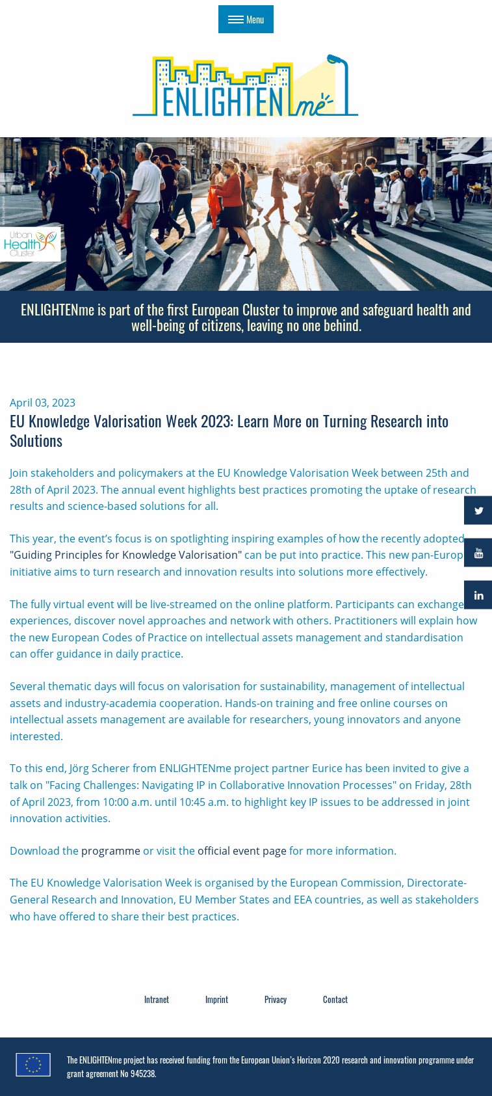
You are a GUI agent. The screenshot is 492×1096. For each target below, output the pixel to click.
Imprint (216, 999)
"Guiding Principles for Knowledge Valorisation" (126, 555)
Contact (335, 999)
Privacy (276, 999)
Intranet (156, 999)
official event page (242, 851)
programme (110, 851)
